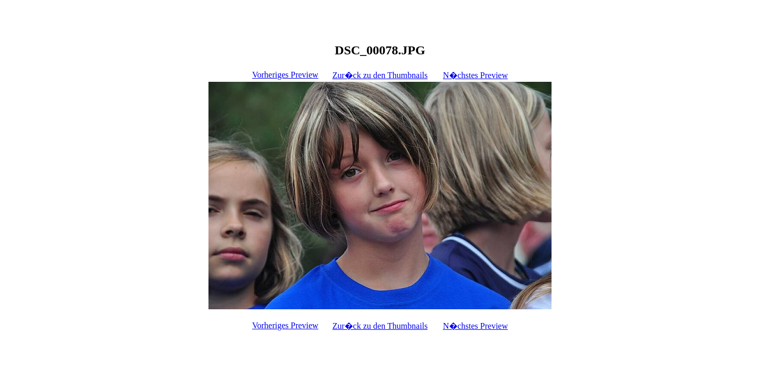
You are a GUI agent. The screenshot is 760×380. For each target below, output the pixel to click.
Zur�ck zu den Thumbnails (380, 75)
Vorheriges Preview (285, 74)
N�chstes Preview (475, 75)
